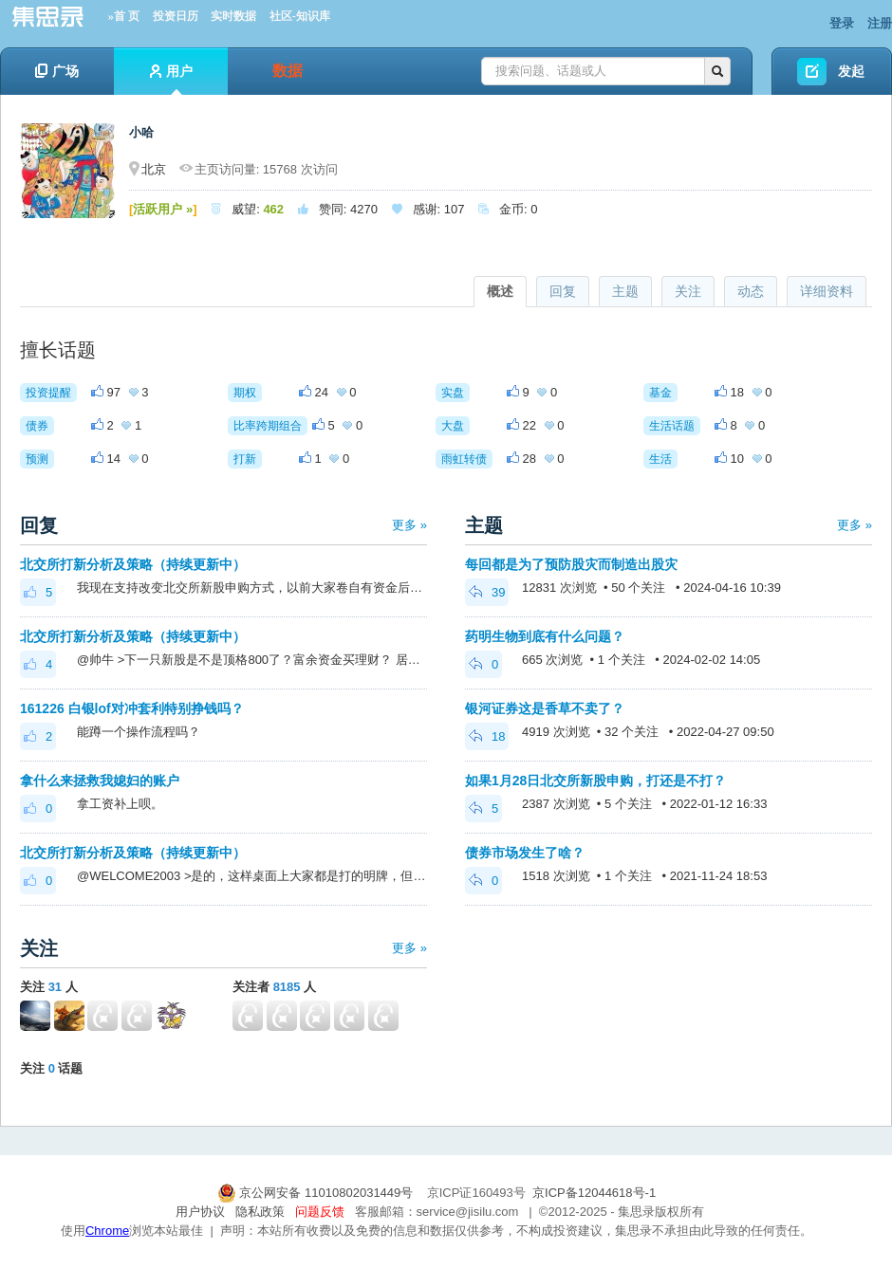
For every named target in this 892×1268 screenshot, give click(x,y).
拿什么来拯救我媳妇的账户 (99, 780)
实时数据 (233, 16)
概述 (500, 291)
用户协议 (200, 1211)
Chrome (107, 1230)
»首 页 (123, 16)
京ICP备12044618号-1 (594, 1192)
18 (487, 736)
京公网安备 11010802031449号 (317, 1192)
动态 (750, 291)
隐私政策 (260, 1211)
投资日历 (175, 16)
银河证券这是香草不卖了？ (544, 708)
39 (487, 592)
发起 (851, 71)
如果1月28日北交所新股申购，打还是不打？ (595, 780)
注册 (879, 23)
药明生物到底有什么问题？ (544, 636)
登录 (841, 23)
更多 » (409, 525)
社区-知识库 (299, 16)
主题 (625, 291)
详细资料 (826, 291)
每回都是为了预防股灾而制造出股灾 (571, 564)
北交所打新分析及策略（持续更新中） (133, 564)
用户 (171, 79)
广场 (57, 71)
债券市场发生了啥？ (525, 852)
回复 (562, 291)
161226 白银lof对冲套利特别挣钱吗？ (132, 708)
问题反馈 (319, 1211)
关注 (688, 291)
